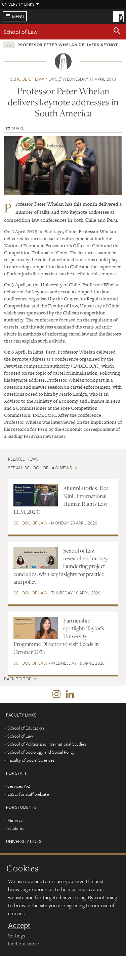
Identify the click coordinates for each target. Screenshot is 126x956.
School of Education (25, 728)
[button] (117, 31)
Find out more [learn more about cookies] (23, 943)
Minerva (15, 820)
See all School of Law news (40, 467)
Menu (18, 16)
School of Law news (33, 79)
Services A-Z (18, 786)
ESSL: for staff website (28, 794)
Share (18, 128)
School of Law (20, 31)
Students (15, 828)
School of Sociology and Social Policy (41, 752)
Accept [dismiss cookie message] (19, 925)
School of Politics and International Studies (46, 744)
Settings (16, 935)
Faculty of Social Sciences (30, 760)
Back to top (17, 679)
